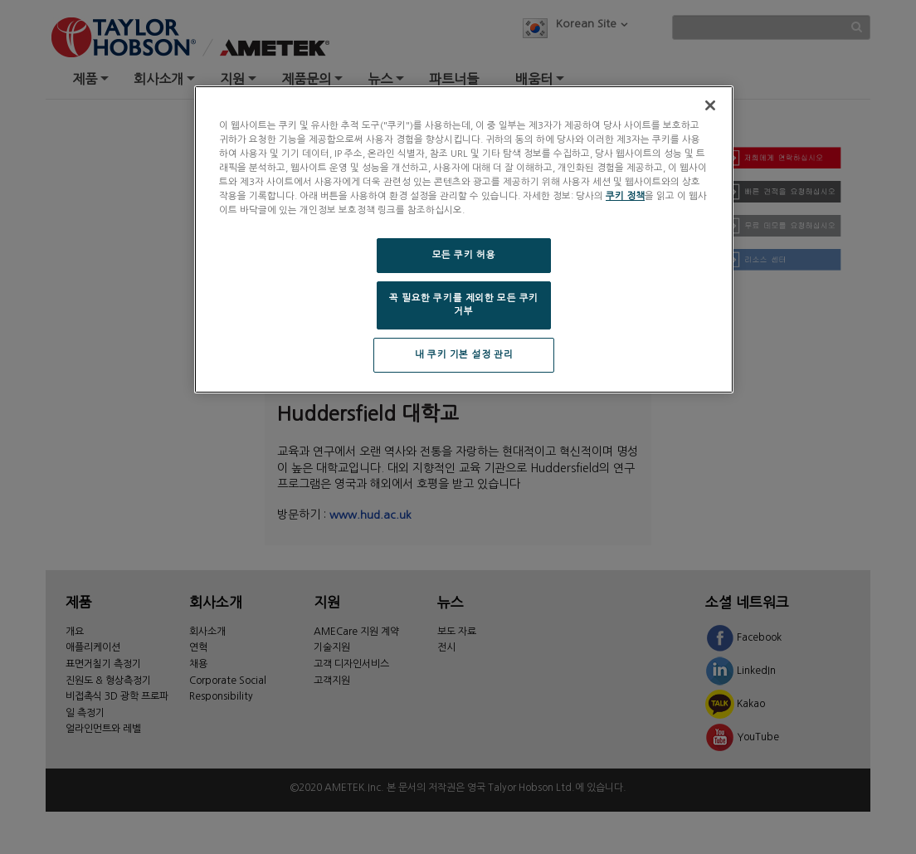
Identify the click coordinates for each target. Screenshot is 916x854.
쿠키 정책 (625, 196)
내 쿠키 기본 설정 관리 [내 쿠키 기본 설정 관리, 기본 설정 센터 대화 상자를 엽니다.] (464, 354)
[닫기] (710, 105)
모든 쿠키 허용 (464, 255)
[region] (463, 239)
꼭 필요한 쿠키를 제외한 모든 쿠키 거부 (463, 304)
